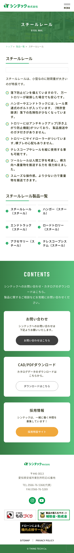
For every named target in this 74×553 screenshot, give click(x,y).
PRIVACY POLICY (45, 540)
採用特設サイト (37, 432)
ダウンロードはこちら (37, 386)
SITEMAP (25, 540)
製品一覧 (20, 46)
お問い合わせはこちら (37, 340)
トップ (9, 46)
